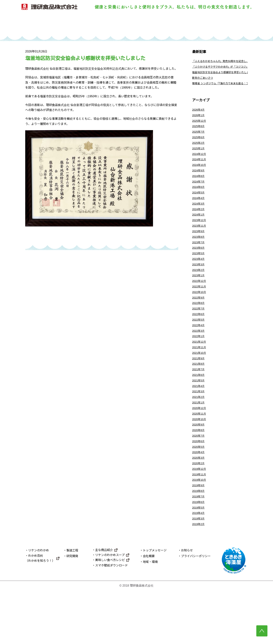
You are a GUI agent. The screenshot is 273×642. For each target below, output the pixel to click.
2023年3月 (199, 286)
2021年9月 (199, 391)
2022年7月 (199, 335)
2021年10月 (200, 384)
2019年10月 (200, 526)
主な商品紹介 (104, 601)
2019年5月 (199, 557)
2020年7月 (199, 477)
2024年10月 (200, 175)
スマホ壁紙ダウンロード (111, 617)
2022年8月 (199, 329)
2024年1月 (199, 231)
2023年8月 (199, 255)
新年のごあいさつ (204, 81)
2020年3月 (199, 501)
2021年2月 (199, 434)
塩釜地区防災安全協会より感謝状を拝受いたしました (227, 75)
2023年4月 (199, 280)
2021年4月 (199, 421)
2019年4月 (199, 563)
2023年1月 (199, 298)
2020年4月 (199, 495)
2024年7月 (199, 194)
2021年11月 (200, 378)
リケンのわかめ (85, 25)
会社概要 (149, 607)
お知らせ (187, 601)
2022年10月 (200, 317)
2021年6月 (199, 409)
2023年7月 (199, 261)
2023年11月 (200, 243)
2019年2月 (199, 575)
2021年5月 (199, 415)
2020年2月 (199, 507)
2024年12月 (200, 163)
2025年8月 (199, 132)
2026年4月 (199, 114)
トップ (51, 25)
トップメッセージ (155, 601)
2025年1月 (199, 157)
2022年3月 (199, 360)
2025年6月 (199, 145)
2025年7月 (199, 138)
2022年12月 (200, 305)
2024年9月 (199, 181)
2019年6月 (199, 550)
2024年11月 (200, 169)
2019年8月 (199, 538)
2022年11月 (200, 311)
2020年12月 (200, 446)
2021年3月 (199, 427)
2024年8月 (199, 188)
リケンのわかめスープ (110, 606)
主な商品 (187, 25)
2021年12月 (200, 372)
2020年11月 (200, 452)
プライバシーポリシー (196, 607)
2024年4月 (199, 212)
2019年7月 (199, 544)
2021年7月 (199, 403)
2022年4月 (199, 354)
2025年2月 (199, 151)
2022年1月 (199, 366)
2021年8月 (199, 397)
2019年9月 (199, 532)
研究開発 (153, 25)
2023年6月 (199, 268)
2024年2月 (199, 224)
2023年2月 (199, 292)
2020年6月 (199, 483)
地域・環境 (150, 613)
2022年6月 (199, 341)
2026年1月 (199, 120)
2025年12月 (200, 126)
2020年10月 (200, 458)
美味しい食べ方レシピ (110, 611)
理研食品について (222, 25)
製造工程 (119, 25)
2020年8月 (199, 471)
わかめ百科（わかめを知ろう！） (40, 610)
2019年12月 (200, 514)
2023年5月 (199, 274)
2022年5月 (199, 348)
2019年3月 (199, 569)
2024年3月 (199, 218)
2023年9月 (199, 249)
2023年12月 (200, 237)
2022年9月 (199, 323)
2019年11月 (200, 520)
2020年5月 (199, 489)
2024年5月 (199, 206)
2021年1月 (199, 440)
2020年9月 (199, 464)
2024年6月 (199, 200)
